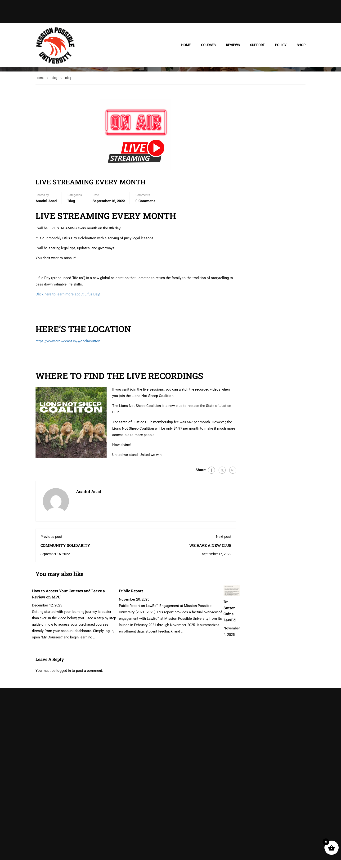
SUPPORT (257, 45)
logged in (63, 670)
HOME (186, 45)
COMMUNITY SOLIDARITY (65, 545)
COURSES (208, 45)
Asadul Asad (46, 200)
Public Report (131, 590)
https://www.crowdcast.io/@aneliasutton (68, 341)
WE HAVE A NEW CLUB (210, 545)
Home (40, 78)
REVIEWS (233, 45)
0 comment (145, 200)
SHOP (301, 45)
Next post (223, 537)
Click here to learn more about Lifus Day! (68, 294)
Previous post (51, 537)
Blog (54, 78)
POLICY (280, 45)
